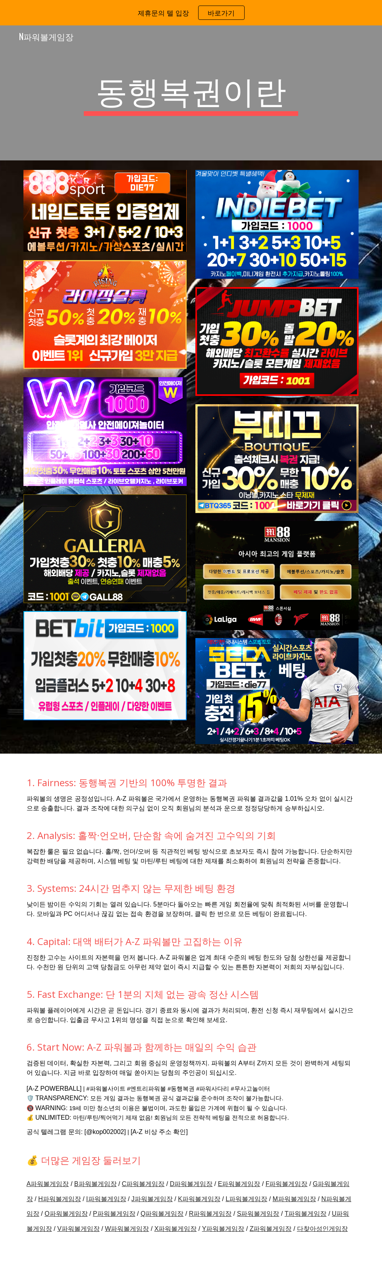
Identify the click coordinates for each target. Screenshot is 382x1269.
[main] (191, 93)
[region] (191, 12)
